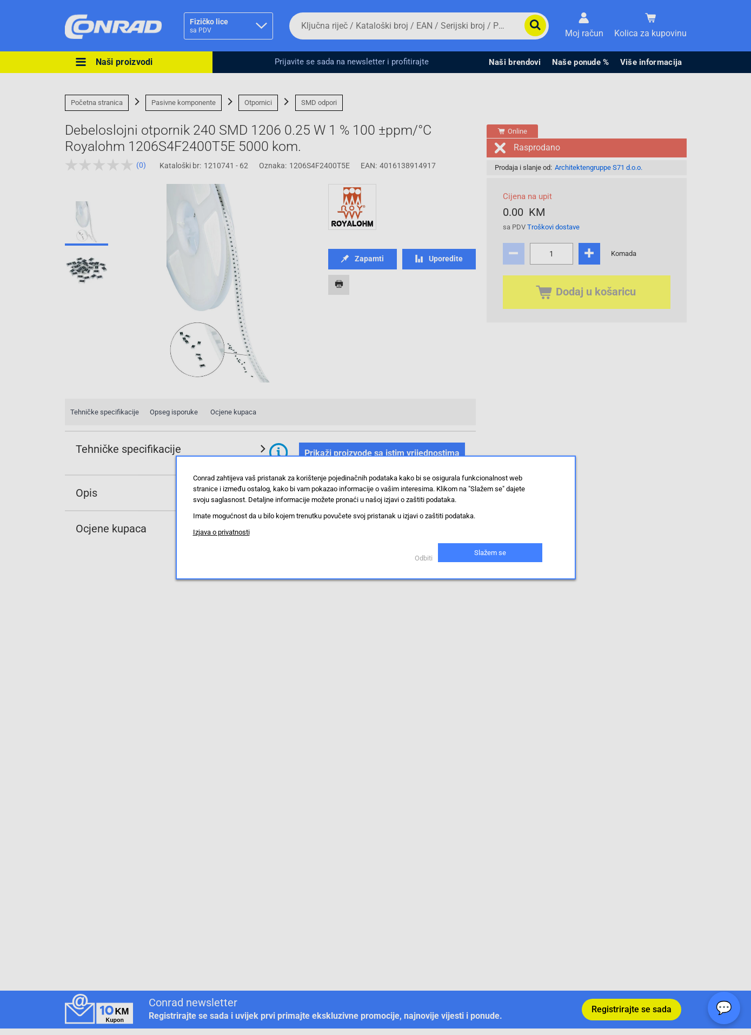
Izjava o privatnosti (221, 532)
